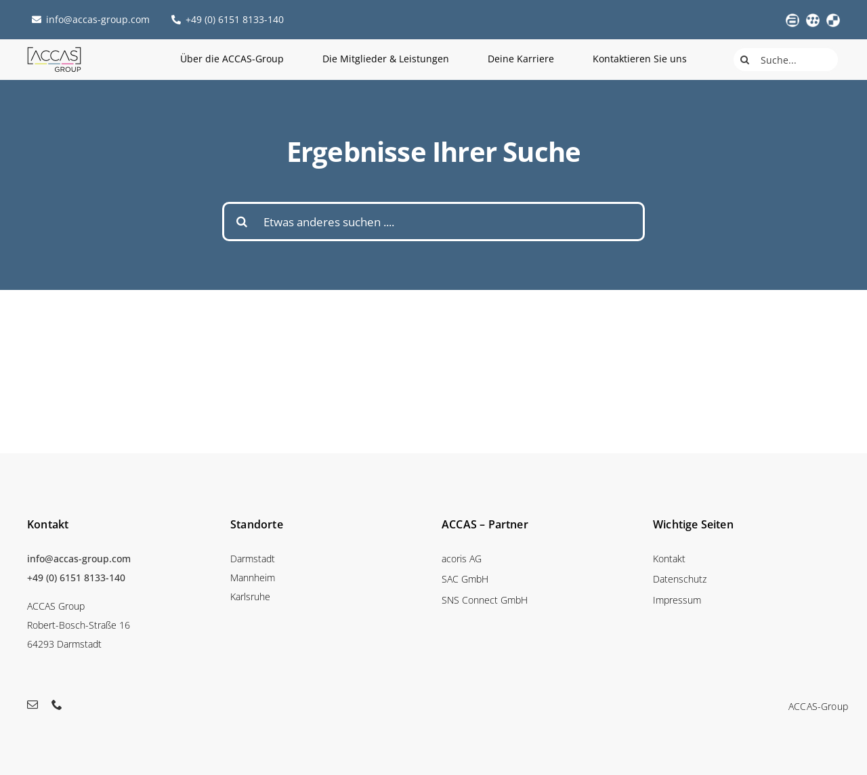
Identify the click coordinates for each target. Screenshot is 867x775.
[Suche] (745, 59)
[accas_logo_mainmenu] (54, 51)
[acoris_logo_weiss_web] (792, 19)
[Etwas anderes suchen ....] (433, 221)
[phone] (56, 704)
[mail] (32, 704)
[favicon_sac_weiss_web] (813, 19)
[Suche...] (786, 59)
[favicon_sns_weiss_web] (833, 19)
